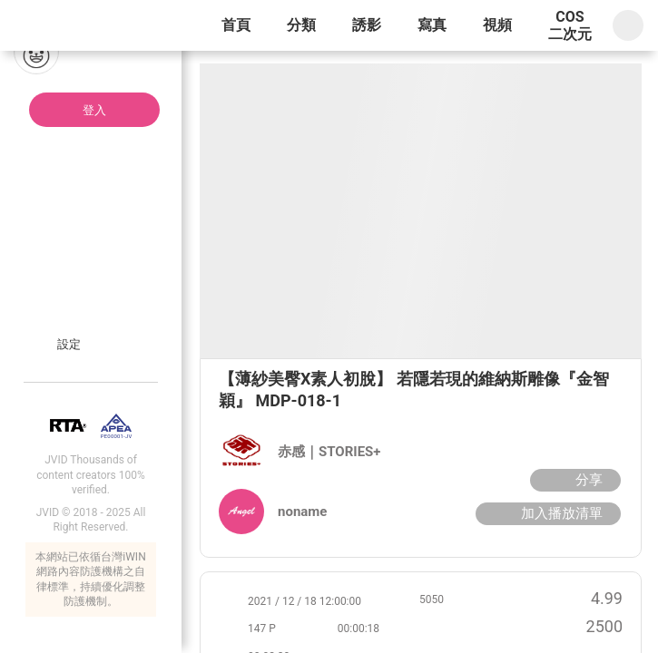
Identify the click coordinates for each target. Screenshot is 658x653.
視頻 (497, 25)
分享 (573, 480)
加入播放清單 (546, 513)
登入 (94, 110)
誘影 (366, 25)
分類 (301, 25)
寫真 (432, 25)
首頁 (235, 25)
